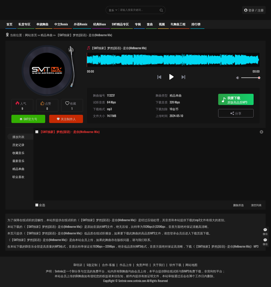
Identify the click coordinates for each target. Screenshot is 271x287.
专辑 (138, 24)
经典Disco (99, 24)
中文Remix (61, 24)
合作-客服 (108, 264)
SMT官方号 (28, 119)
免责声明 (142, 264)
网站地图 (191, 264)
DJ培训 (78, 264)
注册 (261, 10)
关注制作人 (66, 119)
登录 (251, 10)
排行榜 (195, 24)
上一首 (159, 77)
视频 (162, 24)
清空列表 (256, 205)
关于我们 (159, 264)
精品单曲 (47, 35)
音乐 (111, 10)
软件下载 (175, 264)
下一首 (184, 77)
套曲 (150, 24)
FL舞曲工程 (178, 24)
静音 (238, 78)
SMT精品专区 (120, 24)
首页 (9, 24)
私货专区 (24, 24)
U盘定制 (92, 264)
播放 (171, 77)
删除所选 (238, 205)
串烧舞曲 (42, 24)
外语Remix (80, 24)
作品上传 (126, 264)
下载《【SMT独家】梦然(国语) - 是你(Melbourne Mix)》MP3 (222, 246)
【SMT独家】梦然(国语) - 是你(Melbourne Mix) (69, 131)
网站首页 (31, 35)
